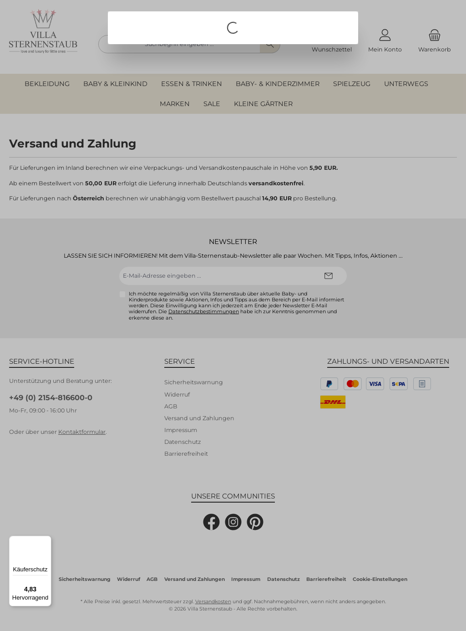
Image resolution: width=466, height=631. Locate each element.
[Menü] (46, 541)
